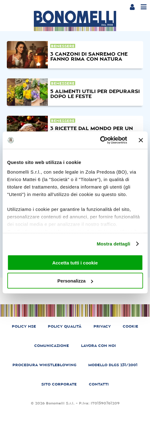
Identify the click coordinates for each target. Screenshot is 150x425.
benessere (63, 46)
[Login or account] (132, 7)
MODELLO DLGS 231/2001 (113, 365)
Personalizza (75, 280)
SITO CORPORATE (59, 384)
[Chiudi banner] (141, 140)
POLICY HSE (24, 327)
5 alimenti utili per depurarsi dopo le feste (95, 93)
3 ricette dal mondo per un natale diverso (91, 130)
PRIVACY (102, 327)
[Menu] (143, 7)
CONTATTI (99, 384)
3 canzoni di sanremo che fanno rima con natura (89, 56)
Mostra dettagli (113, 243)
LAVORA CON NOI (98, 346)
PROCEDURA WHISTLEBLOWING (44, 365)
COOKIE (130, 327)
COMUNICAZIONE (51, 346)
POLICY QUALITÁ (64, 327)
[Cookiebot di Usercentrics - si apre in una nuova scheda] (100, 140)
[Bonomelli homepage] (75, 21)
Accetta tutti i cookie (75, 262)
